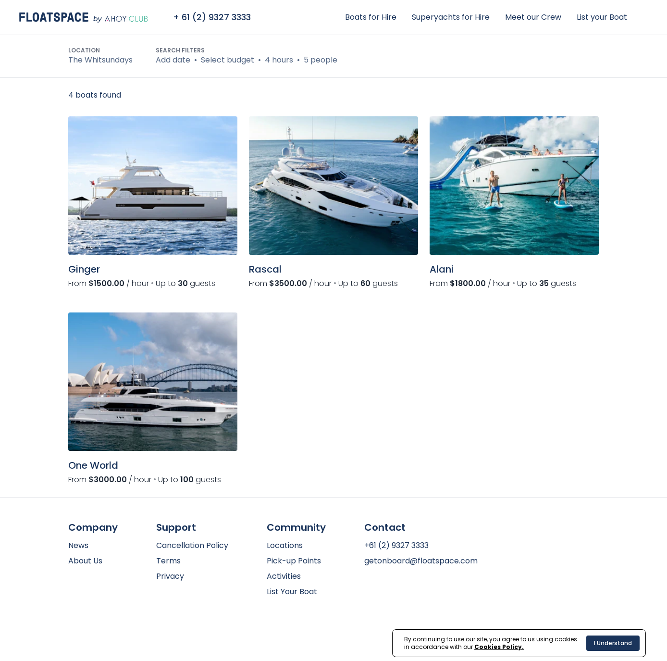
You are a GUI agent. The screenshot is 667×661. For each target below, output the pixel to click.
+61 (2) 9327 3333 (396, 545)
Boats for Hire (370, 17)
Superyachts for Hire (451, 17)
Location (84, 50)
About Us (85, 560)
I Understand (613, 643)
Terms (168, 560)
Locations (285, 545)
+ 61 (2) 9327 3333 (212, 17)
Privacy (170, 576)
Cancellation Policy (192, 545)
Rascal (265, 269)
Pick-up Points (294, 560)
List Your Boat (292, 591)
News (78, 545)
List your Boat (602, 17)
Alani (442, 269)
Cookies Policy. (499, 647)
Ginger (84, 269)
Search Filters (180, 50)
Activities (284, 576)
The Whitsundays (100, 59)
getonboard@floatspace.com (421, 560)
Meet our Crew (533, 17)
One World (93, 465)
